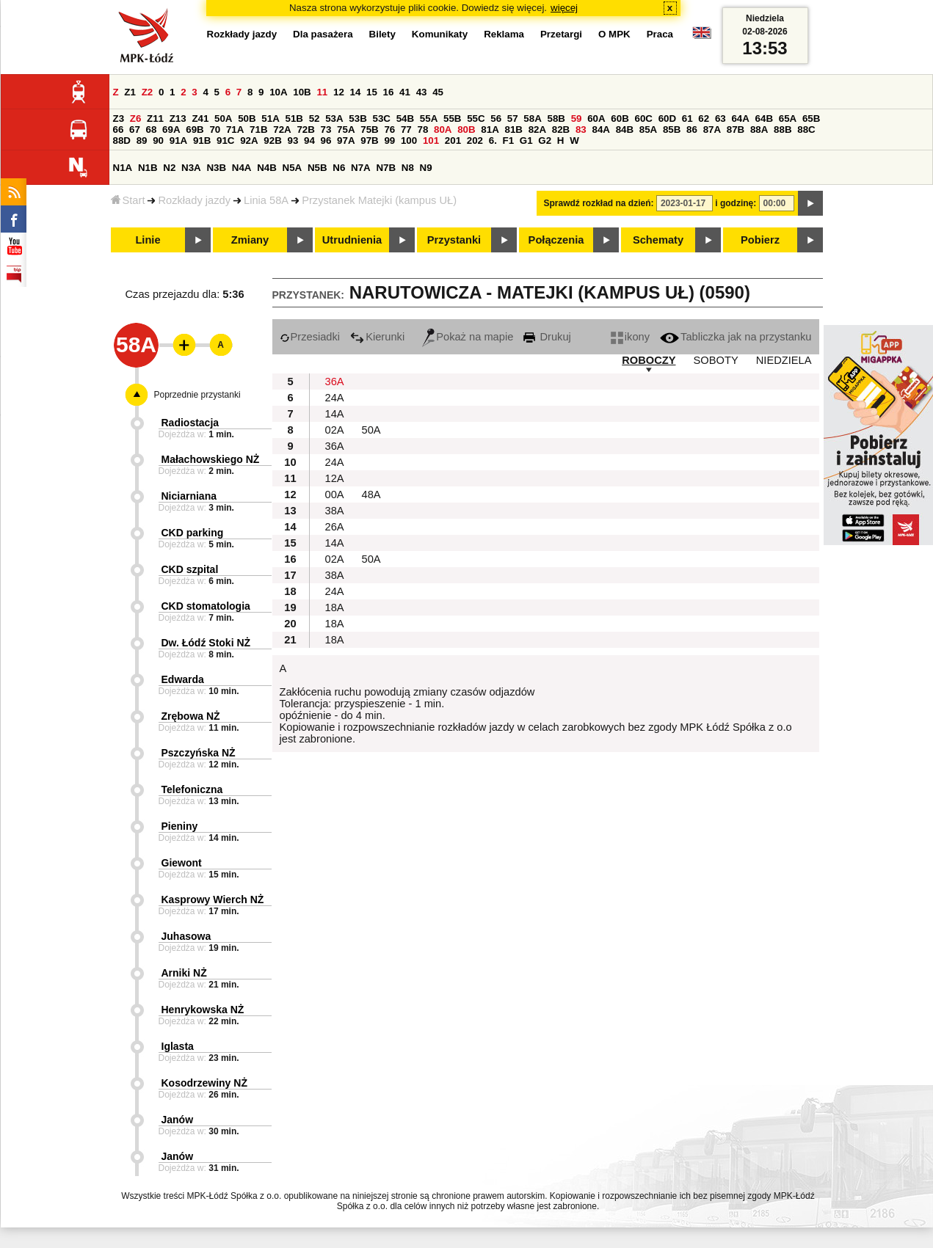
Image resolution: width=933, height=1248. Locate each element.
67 (134, 129)
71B (258, 129)
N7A (361, 167)
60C (644, 118)
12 (338, 92)
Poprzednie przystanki (197, 395)
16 (388, 92)
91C (225, 140)
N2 (169, 167)
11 (321, 92)
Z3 (119, 118)
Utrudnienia (352, 240)
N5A (292, 167)
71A (235, 129)
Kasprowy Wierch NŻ (212, 899)
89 (142, 140)
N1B (148, 167)
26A (334, 527)
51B (294, 118)
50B (246, 118)
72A (282, 129)
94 (309, 140)
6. (493, 140)
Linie (147, 240)
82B (561, 129)
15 (371, 92)
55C (475, 118)
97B (369, 140)
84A (600, 129)
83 (581, 129)
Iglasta (177, 1046)
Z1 (130, 92)
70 (214, 129)
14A (334, 414)
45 (437, 92)
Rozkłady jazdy (194, 200)
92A (249, 140)
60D (667, 118)
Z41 (200, 118)
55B (452, 118)
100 (409, 140)
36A (334, 381)
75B (369, 129)
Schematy (658, 240)
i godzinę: (735, 203)
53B (357, 118)
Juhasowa (186, 936)
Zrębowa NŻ (190, 716)
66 (118, 129)
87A (712, 129)
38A (334, 511)
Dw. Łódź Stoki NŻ (206, 643)
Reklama (504, 34)
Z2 (147, 92)
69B (194, 129)
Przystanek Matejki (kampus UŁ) (379, 200)
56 (495, 118)
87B (735, 129)
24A (334, 398)
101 (431, 140)
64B (764, 118)
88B (782, 129)
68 (151, 129)
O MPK (614, 34)
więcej (564, 7)
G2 (544, 140)
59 (576, 118)
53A (334, 118)
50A (223, 118)
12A (334, 478)
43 (421, 92)
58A (532, 118)
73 (326, 129)
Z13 (178, 118)
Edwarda (182, 679)
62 (703, 118)
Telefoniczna (192, 789)
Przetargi (561, 34)
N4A (242, 167)
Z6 (136, 118)
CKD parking (192, 533)
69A (171, 129)
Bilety (382, 34)
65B (811, 118)
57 (512, 118)
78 (422, 129)
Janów (177, 1119)
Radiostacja (190, 422)
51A (270, 118)
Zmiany (250, 240)
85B (671, 129)
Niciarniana (189, 496)
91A (178, 140)
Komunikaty (440, 34)
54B (405, 118)
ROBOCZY (648, 360)
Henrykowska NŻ (202, 1009)
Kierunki (377, 337)
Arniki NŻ (184, 973)
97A (346, 140)
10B (302, 92)
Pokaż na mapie (467, 337)
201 (453, 140)
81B (513, 129)
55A (429, 118)
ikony (630, 337)
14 (355, 92)
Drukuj (546, 337)
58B (556, 118)
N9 (426, 167)
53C (382, 118)
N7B (386, 167)
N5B (317, 167)
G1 (526, 140)
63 (720, 118)
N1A (123, 167)
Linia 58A (266, 200)
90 (158, 140)
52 (314, 118)
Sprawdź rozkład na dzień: (599, 203)
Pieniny (179, 826)
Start (128, 200)
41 (404, 92)
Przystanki (454, 240)
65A (787, 118)
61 (687, 118)
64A (740, 118)
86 (691, 129)
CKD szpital (190, 569)
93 (293, 140)
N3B (216, 167)
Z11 (155, 118)
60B (619, 118)
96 (326, 140)
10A (278, 92)
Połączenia (556, 240)
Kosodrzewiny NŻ (204, 1083)
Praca (660, 34)
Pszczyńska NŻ (198, 753)
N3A (191, 167)
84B (625, 129)
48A (371, 494)
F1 (509, 140)
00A (334, 494)
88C (806, 129)
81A (489, 129)
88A (759, 129)
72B (305, 129)
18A (334, 607)
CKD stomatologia (205, 606)
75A (346, 129)
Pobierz (760, 240)
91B (202, 140)
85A (648, 129)
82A (537, 129)
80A (442, 129)
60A (596, 118)
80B (466, 129)
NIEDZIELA (784, 360)
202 (475, 140)
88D (122, 140)
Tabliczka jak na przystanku (735, 337)
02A (334, 430)
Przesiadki (310, 337)
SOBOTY (716, 360)
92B (272, 140)
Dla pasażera (323, 34)
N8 (408, 167)
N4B (267, 167)
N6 (339, 167)
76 (389, 129)
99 (389, 140)
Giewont (181, 863)
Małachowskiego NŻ (210, 459)
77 (406, 129)
